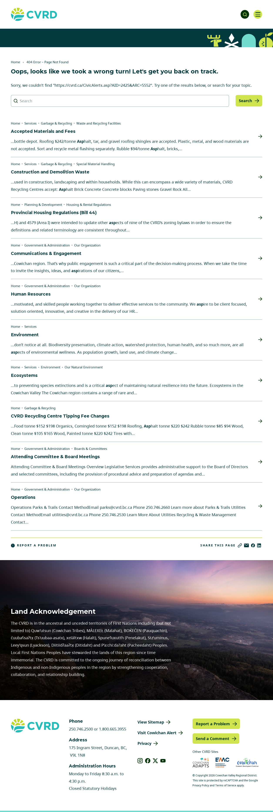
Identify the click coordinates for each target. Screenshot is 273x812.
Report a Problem (34, 545)
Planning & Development (43, 204)
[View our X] (155, 760)
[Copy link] (240, 545)
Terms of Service (225, 785)
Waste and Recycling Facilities (98, 123)
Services (30, 123)
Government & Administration (47, 245)
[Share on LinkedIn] (259, 545)
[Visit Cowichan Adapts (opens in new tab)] (201, 762)
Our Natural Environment (84, 367)
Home (15, 62)
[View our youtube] (163, 760)
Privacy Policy (201, 785)
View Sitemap (150, 722)
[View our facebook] (148, 760)
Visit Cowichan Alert (156, 732)
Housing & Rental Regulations (88, 204)
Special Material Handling (95, 164)
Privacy (144, 743)
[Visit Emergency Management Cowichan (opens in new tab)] (222, 762)
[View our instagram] (140, 760)
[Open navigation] (257, 14)
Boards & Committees (90, 448)
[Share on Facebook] (253, 545)
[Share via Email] (246, 545)
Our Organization (87, 245)
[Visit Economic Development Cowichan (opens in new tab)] (247, 762)
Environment (50, 367)
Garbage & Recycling (56, 123)
